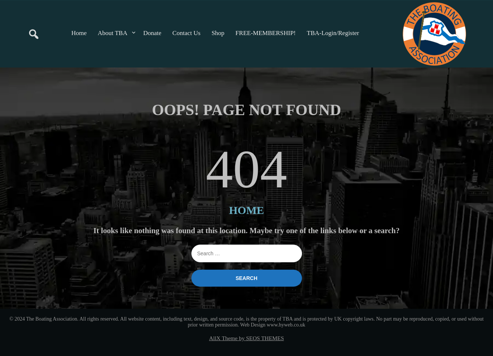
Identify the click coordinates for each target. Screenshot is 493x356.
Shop (218, 33)
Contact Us (187, 33)
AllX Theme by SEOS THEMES (246, 338)
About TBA (112, 33)
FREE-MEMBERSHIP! (266, 33)
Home (79, 33)
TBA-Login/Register (333, 33)
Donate (152, 33)
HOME (246, 210)
